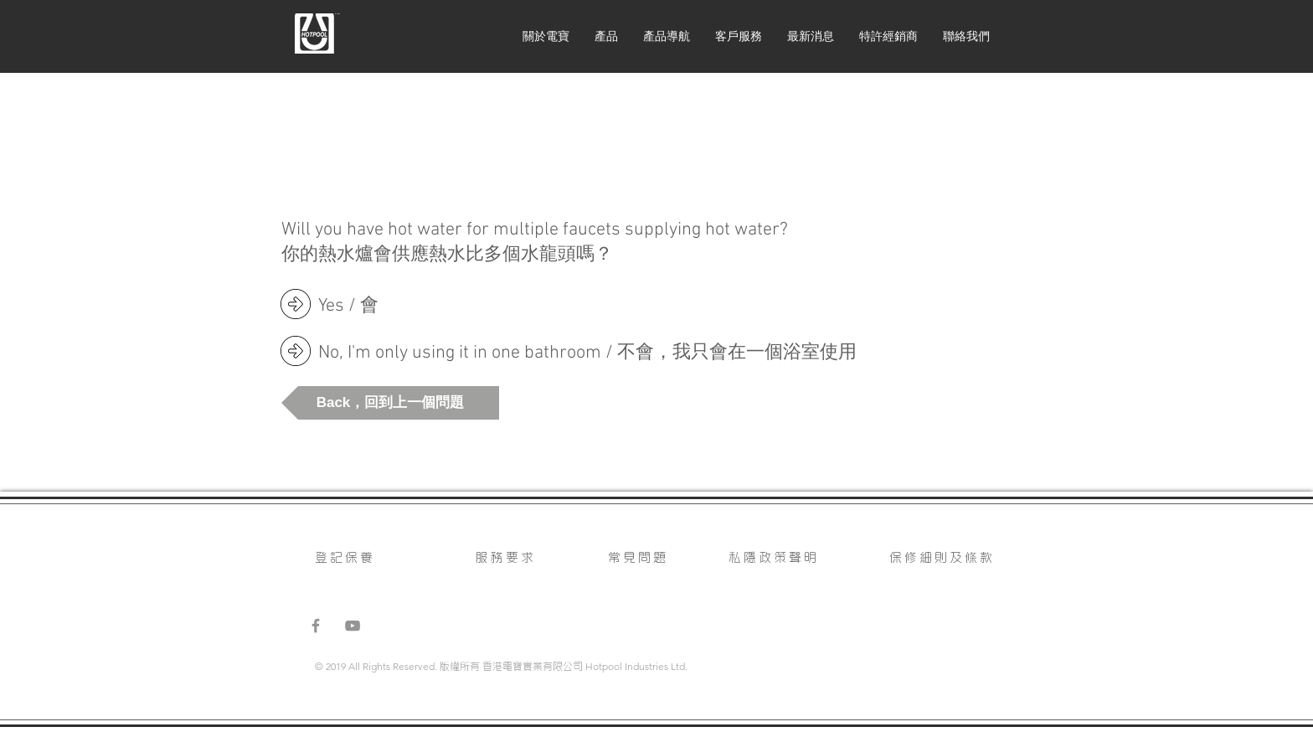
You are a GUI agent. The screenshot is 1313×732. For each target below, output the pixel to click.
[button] (390, 403)
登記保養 (345, 556)
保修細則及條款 (942, 556)
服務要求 (506, 556)
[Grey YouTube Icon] (352, 625)
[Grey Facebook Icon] (315, 625)
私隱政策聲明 (774, 556)
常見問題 (638, 556)
